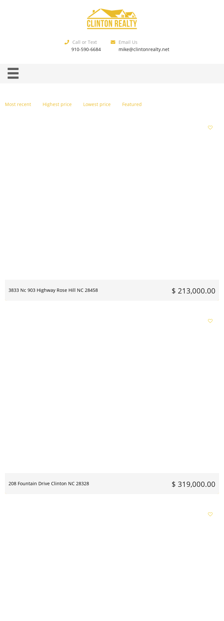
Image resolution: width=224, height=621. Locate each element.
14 (141, 528)
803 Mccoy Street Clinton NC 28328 (36, 473)
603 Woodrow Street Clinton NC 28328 (31, 375)
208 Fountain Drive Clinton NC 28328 (111, 181)
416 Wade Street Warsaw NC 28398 (183, 181)
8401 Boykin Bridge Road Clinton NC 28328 (109, 473)
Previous (48, 528)
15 (153, 528)
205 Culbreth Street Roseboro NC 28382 (103, 375)
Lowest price (97, 104)
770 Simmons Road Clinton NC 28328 (185, 278)
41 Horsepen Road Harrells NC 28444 (111, 278)
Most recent (18, 104)
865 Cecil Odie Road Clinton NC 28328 (177, 375)
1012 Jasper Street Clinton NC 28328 (37, 278)
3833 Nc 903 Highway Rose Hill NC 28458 (38, 181)
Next (175, 528)
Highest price (57, 104)
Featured (132, 104)
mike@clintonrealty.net (144, 49)
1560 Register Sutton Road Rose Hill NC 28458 (185, 473)
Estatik (125, 568)
